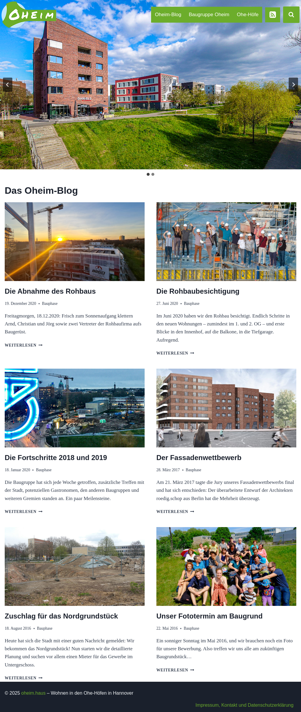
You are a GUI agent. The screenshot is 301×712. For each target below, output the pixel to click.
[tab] (148, 174)
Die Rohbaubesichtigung (198, 291)
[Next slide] (293, 85)
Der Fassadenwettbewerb (198, 458)
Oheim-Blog (168, 14)
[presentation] (75, 241)
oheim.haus (33, 693)
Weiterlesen (23, 345)
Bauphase (50, 303)
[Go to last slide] (7, 85)
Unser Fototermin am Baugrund (209, 616)
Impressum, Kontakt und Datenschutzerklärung (244, 705)
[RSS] (272, 14)
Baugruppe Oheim (209, 14)
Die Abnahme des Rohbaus (50, 291)
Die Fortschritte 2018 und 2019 (56, 458)
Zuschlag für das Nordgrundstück (61, 616)
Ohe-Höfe (248, 14)
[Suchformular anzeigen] (291, 14)
